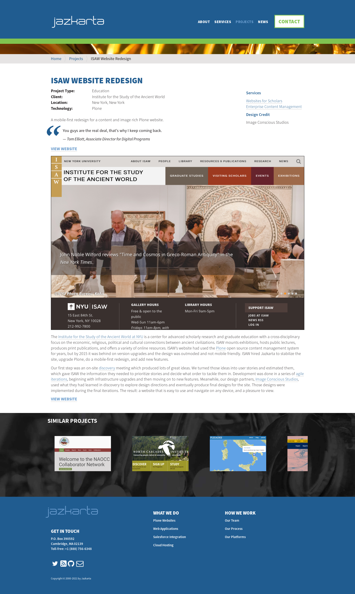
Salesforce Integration (169, 537)
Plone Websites (164, 520)
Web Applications (165, 528)
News (263, 21)
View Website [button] (64, 148)
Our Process (233, 528)
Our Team (232, 520)
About (204, 21)
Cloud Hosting (163, 545)
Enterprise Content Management (274, 106)
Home (56, 58)
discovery (107, 368)
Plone (221, 348)
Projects (244, 21)
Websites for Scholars (264, 100)
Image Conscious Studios (276, 379)
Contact (289, 21)
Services (222, 21)
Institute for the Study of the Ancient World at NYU (100, 336)
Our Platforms (235, 537)
